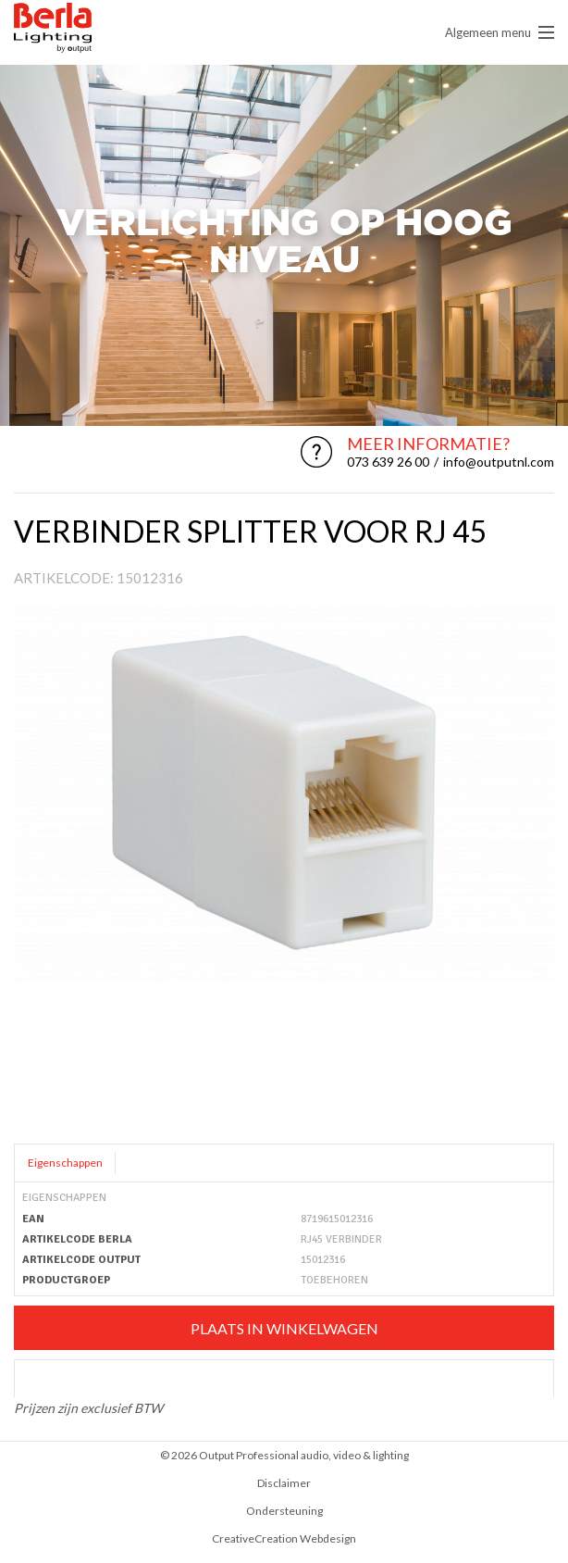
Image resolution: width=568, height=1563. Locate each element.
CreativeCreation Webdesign (284, 1538)
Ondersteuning (284, 1511)
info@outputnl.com (498, 461)
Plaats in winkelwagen (284, 1328)
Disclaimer (284, 1483)
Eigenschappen (65, 1162)
